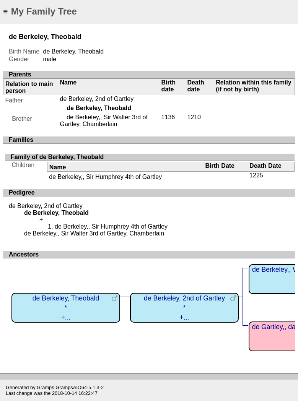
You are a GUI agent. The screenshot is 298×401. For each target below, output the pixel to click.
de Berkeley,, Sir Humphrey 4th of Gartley (105, 177)
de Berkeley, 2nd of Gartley (97, 99)
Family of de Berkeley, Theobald (57, 157)
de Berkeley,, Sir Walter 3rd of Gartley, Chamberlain (104, 120)
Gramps (45, 387)
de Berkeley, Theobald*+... (66, 307)
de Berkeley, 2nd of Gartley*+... (184, 307)
